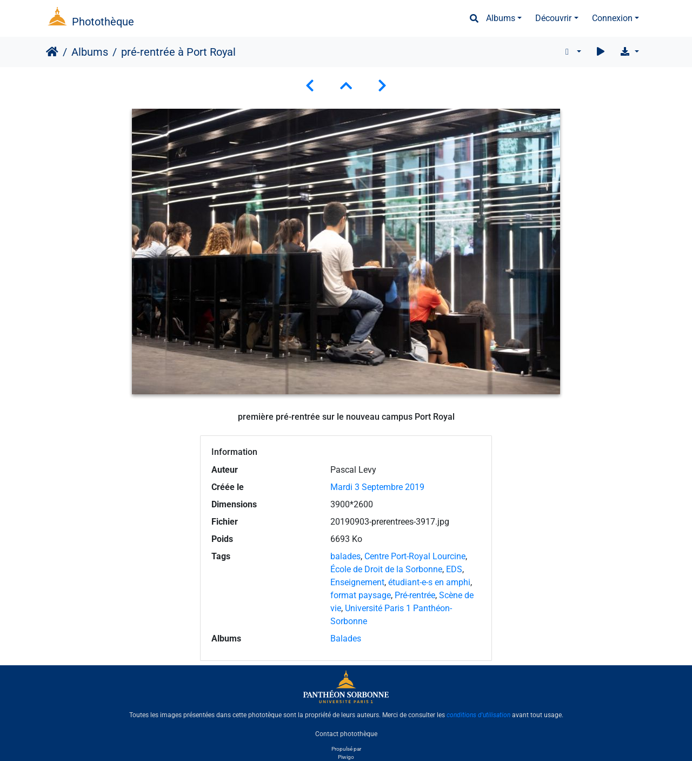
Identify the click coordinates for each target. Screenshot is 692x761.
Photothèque (103, 21)
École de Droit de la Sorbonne (386, 569)
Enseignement (357, 582)
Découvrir (553, 18)
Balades (345, 638)
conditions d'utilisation (478, 715)
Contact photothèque (346, 733)
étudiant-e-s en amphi (429, 582)
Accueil (52, 52)
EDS (454, 569)
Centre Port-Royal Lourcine (414, 556)
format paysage (360, 595)
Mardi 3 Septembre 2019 (377, 487)
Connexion (612, 18)
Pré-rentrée (415, 595)
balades (345, 556)
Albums (500, 18)
